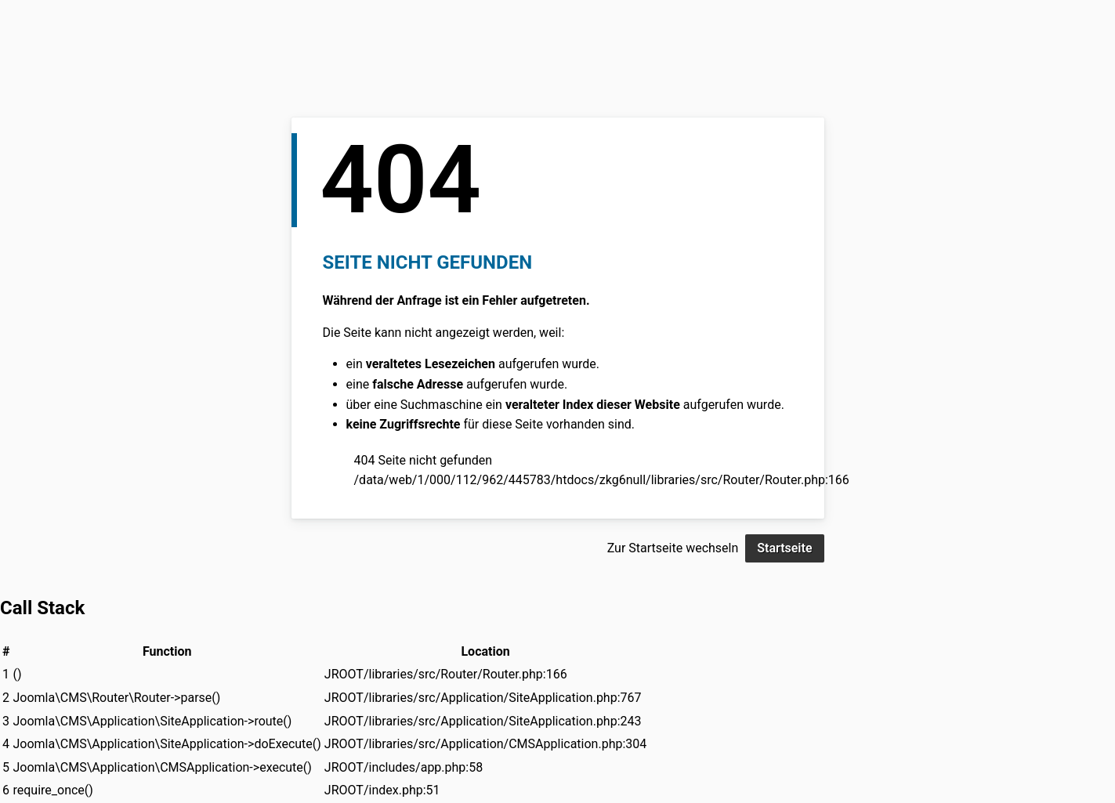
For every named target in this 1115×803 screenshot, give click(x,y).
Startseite (784, 548)
